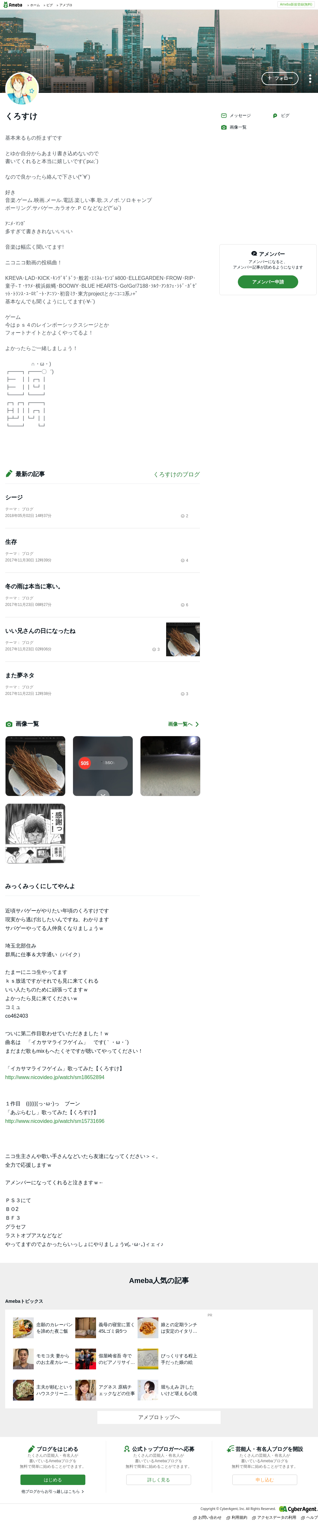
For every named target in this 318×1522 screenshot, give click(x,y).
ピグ (280, 115)
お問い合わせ (207, 1517)
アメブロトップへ (159, 1417)
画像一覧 (234, 127)
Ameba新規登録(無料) (296, 4)
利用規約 (236, 1517)
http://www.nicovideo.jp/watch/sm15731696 (54, 1121)
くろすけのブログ (176, 474)
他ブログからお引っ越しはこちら (50, 1491)
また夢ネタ (19, 675)
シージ (14, 497)
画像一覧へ (184, 724)
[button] (280, 78)
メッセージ (236, 115)
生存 (11, 542)
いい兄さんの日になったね (40, 631)
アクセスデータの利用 (274, 1517)
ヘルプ (309, 1517)
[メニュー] (310, 79)
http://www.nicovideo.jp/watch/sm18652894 (54, 1077)
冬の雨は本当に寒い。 (34, 586)
